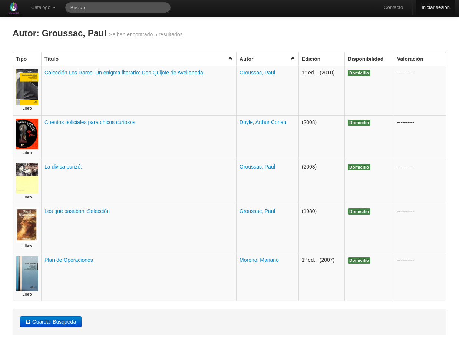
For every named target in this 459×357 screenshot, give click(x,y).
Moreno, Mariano (259, 260)
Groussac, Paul (257, 73)
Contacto (393, 7)
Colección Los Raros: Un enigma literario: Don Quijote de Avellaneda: (124, 73)
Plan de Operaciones (68, 260)
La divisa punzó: (63, 167)
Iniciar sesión (436, 7)
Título (138, 59)
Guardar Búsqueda (51, 322)
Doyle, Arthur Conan (263, 122)
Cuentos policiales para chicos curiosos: (90, 122)
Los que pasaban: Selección (77, 211)
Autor (267, 59)
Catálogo (43, 7)
